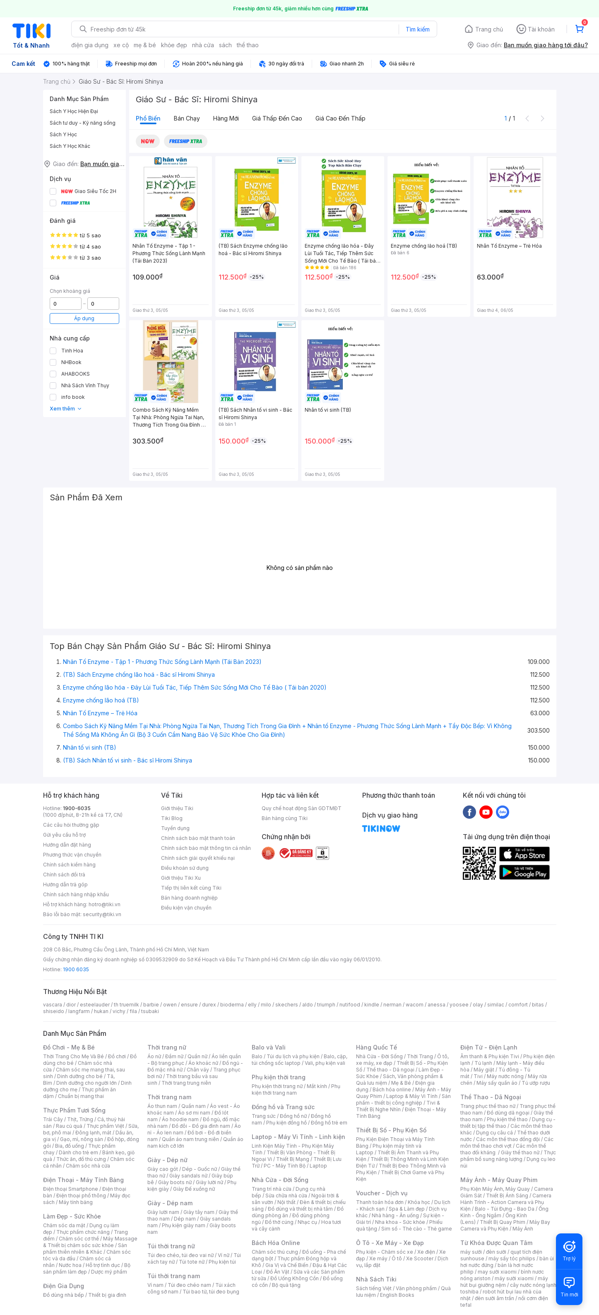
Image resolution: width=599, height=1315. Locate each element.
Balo (257, 1056)
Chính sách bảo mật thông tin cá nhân (206, 848)
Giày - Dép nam (169, 1202)
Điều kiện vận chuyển (186, 908)
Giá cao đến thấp (340, 118)
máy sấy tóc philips (511, 1258)
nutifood (349, 1004)
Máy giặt (484, 1069)
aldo (307, 1004)
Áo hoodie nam (180, 1119)
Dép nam (185, 1219)
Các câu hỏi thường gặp (71, 825)
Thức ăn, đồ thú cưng (81, 1159)
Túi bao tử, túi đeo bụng (211, 1291)
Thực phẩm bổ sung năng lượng (508, 1155)
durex (209, 1004)
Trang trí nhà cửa (271, 1189)
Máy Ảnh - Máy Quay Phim (498, 1179)
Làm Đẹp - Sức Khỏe (72, 1216)
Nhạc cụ (307, 1222)
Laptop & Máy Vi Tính (412, 1096)
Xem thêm (66, 408)
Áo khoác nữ (203, 1063)
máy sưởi (471, 1252)
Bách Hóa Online (276, 1242)
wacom (414, 1004)
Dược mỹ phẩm (109, 1272)
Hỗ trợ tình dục (103, 1265)
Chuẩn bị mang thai (81, 1096)
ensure (189, 1004)
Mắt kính (317, 1086)
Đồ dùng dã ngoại (508, 1113)
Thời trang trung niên (186, 1083)
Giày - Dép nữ (167, 1159)
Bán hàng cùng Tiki (285, 818)
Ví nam (155, 1285)
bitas (538, 1004)
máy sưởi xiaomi (514, 1278)
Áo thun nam (162, 1106)
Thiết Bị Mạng (292, 1159)
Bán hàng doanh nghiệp (189, 898)
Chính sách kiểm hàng (69, 864)
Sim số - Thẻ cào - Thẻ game (416, 1229)
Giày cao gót (162, 1169)
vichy (119, 1011)
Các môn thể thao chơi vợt (506, 1142)
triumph (326, 1004)
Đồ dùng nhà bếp (63, 1295)
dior (71, 1004)
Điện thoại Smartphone (70, 1189)
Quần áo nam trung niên (190, 1139)
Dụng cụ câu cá (494, 1132)
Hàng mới (226, 118)
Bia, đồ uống (69, 1146)
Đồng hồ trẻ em (329, 1123)
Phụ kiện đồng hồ (286, 1123)
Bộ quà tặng (286, 1285)
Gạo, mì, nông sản (81, 1139)
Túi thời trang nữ (171, 1246)
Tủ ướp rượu (536, 1083)
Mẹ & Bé (401, 1083)
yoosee (459, 1004)
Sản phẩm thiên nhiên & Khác (85, 1248)
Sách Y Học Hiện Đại (74, 111)
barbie (151, 1004)
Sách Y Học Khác (70, 146)
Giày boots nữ (175, 1182)
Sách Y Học (63, 134)
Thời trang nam (169, 1096)
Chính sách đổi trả (64, 874)
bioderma (232, 1004)
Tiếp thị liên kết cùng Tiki (191, 888)
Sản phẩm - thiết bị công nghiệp (403, 1099)
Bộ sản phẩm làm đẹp (86, 1268)
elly (252, 1004)
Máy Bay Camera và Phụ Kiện (505, 1225)
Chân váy (198, 1069)
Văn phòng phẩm (416, 1288)
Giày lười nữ (209, 1182)
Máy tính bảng (76, 1202)
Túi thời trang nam (173, 1275)
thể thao (248, 44)
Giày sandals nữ (188, 1176)
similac (495, 1004)
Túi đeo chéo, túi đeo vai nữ (180, 1255)
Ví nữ (223, 1255)
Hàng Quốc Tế (376, 1047)
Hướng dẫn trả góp (65, 884)
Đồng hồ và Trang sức (283, 1106)
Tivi (478, 1076)
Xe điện (426, 1252)
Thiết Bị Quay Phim (502, 1222)
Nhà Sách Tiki (376, 1279)
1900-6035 (77, 808)
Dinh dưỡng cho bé (80, 1076)
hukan (101, 1011)
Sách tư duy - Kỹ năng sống (82, 123)
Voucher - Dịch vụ (381, 1193)
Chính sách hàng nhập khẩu (76, 894)
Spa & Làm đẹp (407, 1209)
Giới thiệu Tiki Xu (181, 878)
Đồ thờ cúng (279, 1222)
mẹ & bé (145, 44)
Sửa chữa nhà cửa (286, 1195)
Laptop (318, 1166)
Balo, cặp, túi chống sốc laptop (299, 1059)
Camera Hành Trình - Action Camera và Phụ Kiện (505, 1202)
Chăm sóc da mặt (64, 1225)
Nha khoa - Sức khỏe (400, 1222)
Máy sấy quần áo (496, 1083)
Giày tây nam (198, 1212)
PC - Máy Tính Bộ (285, 1166)
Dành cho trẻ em (78, 1152)
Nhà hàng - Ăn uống (395, 1215)
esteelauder (95, 1004)
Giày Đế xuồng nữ (194, 1189)
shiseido (53, 1011)
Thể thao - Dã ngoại (390, 1069)
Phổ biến (148, 118)
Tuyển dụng (175, 828)
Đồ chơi (117, 1056)
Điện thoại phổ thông (81, 1195)
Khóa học (419, 1202)
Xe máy (378, 1258)
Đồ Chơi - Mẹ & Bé (69, 1047)
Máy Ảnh (522, 1229)
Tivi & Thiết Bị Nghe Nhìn (398, 1106)
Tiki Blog (172, 818)
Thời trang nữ (166, 1047)
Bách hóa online (392, 1089)
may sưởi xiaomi (497, 1272)
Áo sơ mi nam (194, 1113)
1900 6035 (76, 969)
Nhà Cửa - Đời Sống (280, 1179)
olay (478, 1004)
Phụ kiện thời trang (279, 1077)
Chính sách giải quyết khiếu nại (198, 858)
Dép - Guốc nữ (199, 1169)
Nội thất (286, 1202)
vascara (52, 1004)
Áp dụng (84, 318)
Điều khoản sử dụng (185, 868)
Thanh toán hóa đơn (380, 1202)
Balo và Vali (269, 1047)
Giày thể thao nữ (520, 1152)
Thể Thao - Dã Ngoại (490, 1096)
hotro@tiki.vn (104, 904)
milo (266, 1004)
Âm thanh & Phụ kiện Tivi (489, 1056)
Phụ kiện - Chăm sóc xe (384, 1252)
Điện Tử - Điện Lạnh (488, 1047)
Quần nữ (197, 1056)
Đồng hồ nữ (293, 1116)
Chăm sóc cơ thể (79, 1238)
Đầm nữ (174, 1056)
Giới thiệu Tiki (177, 808)
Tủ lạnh (483, 1063)
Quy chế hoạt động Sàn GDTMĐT (302, 808)
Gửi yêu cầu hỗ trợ (64, 835)
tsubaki (150, 1011)
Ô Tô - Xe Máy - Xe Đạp (390, 1242)
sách (225, 44)
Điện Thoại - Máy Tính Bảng (83, 1179)
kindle (371, 1004)
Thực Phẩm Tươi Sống (74, 1110)
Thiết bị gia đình (107, 1295)
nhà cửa (203, 44)
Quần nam (193, 1106)
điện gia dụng (89, 44)
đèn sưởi (496, 1252)
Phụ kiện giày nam (183, 1225)
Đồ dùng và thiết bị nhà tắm (300, 1209)
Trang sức (264, 1116)
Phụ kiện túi (222, 1262)
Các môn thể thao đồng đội (508, 1139)
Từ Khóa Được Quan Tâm (496, 1242)
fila (133, 1011)
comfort (518, 1004)
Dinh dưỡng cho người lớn (86, 1083)
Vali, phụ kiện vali (325, 1063)
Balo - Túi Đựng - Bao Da (504, 1209)
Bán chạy (187, 118)
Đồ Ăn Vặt (277, 1272)
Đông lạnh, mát (93, 1132)
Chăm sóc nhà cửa (88, 1166)
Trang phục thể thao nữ (487, 1106)
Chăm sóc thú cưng (275, 1252)
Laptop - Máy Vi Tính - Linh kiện (298, 1136)
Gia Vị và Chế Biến (286, 1265)
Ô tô (397, 1258)
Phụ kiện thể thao (507, 1119)
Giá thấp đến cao (277, 118)
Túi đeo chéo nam (189, 1285)
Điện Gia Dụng (63, 1285)
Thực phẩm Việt (105, 1126)
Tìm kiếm (418, 29)
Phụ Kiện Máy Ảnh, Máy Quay (495, 1189)
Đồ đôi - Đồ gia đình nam (201, 1126)
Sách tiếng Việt (374, 1288)
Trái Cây (53, 1119)
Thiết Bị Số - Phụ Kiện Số (391, 1130)
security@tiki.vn (102, 914)
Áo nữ (154, 1056)
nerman (392, 1004)
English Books (397, 1295)
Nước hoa (70, 1265)
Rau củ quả (69, 1126)
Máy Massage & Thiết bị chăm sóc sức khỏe (90, 1241)
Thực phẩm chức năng (83, 1232)
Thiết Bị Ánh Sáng (507, 1195)
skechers (286, 1004)
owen (170, 1004)
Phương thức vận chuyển (72, 855)
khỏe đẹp (174, 44)
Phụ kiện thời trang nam (296, 1089)
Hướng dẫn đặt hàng (67, 845)
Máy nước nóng (505, 1076)
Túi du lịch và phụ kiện (293, 1056)
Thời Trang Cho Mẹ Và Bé (73, 1056)
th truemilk (126, 1004)
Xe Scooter (419, 1258)
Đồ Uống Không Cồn (294, 1278)
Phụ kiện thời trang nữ (277, 1086)
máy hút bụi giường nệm (504, 1281)
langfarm (79, 1011)
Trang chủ (489, 29)
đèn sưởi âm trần (494, 1298)
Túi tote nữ (191, 1262)
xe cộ (121, 44)
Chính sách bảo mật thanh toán (198, 838)
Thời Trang (420, 1056)
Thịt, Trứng (80, 1119)
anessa (436, 1004)
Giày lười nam (163, 1212)
